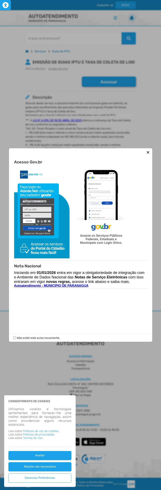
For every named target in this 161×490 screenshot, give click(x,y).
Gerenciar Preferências (40, 478)
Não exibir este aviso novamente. (38, 313)
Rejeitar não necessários (40, 466)
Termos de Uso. (33, 438)
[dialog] (40, 441)
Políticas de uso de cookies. (41, 431)
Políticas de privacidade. (39, 434)
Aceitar (40, 455)
